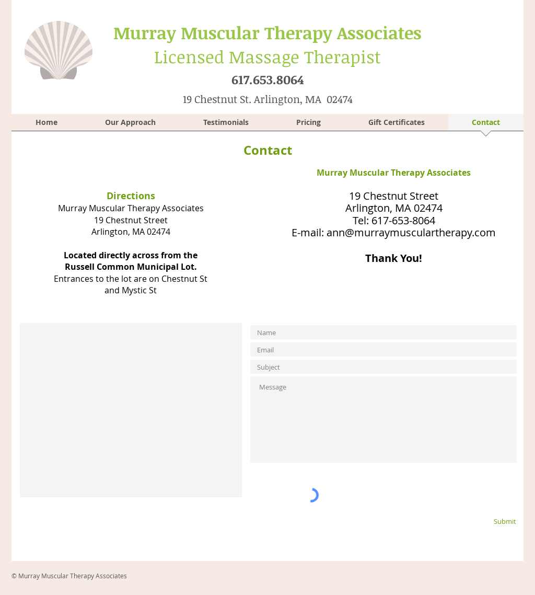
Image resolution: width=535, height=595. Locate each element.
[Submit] (487, 521)
